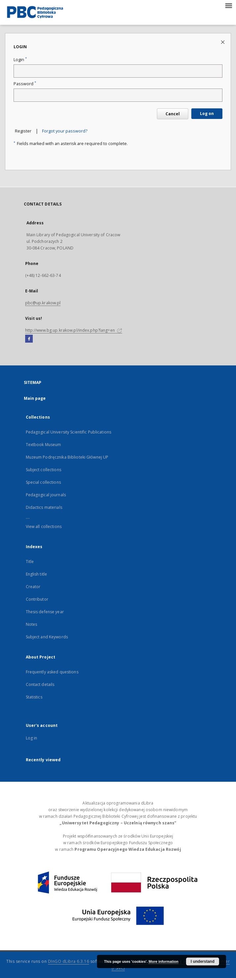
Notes (31, 624)
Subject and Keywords (47, 637)
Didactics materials (44, 507)
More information (163, 961)
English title (36, 574)
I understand (202, 961)
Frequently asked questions (52, 672)
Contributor (37, 599)
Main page (35, 398)
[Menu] (228, 5)
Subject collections (43, 469)
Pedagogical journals (46, 495)
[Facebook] (29, 339)
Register (23, 131)
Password (25, 84)
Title (30, 561)
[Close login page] (223, 41)
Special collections (43, 482)
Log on (207, 113)
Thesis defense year (45, 612)
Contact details (40, 684)
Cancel (172, 114)
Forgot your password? (64, 131)
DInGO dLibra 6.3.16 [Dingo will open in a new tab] (68, 961)
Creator (33, 586)
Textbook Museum (43, 444)
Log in (31, 738)
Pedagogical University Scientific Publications (69, 432)
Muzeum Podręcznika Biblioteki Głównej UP (67, 457)
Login (20, 59)
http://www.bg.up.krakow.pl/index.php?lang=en (73, 330)
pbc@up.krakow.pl (43, 303)
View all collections (44, 526)
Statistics (34, 697)
